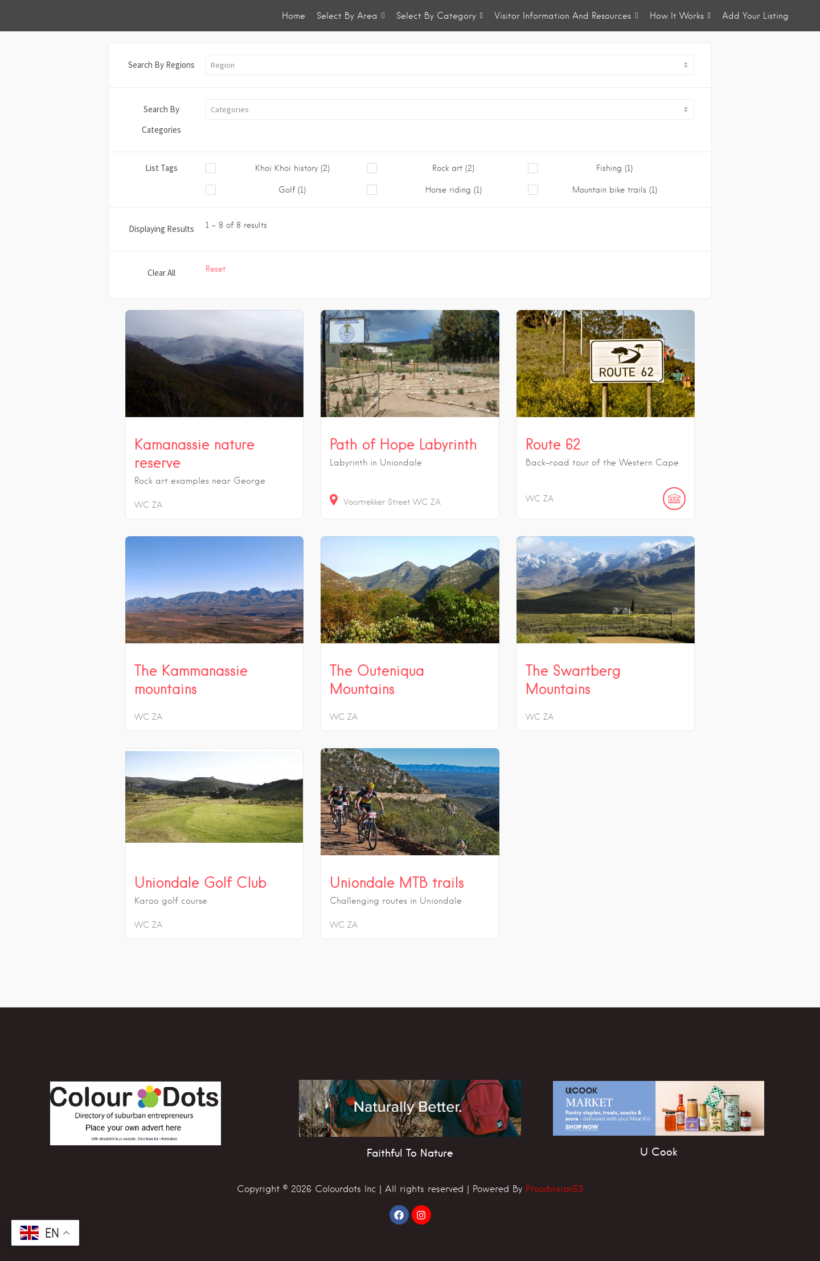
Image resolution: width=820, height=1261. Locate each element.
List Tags (161, 167)
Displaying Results (161, 228)
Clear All (161, 272)
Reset (216, 269)
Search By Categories (161, 119)
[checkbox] (286, 169)
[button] (450, 65)
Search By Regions (161, 64)
